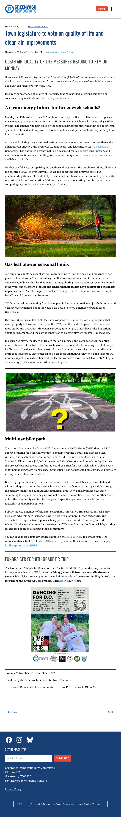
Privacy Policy (13, 789)
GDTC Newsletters (38, 26)
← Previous (11, 711)
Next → (112, 711)
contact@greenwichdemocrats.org (26, 780)
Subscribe (62, 758)
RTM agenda (73, 537)
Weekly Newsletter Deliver (60, 52)
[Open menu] (113, 9)
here (62, 581)
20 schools (100, 146)
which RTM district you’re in (55, 541)
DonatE (101, 8)
